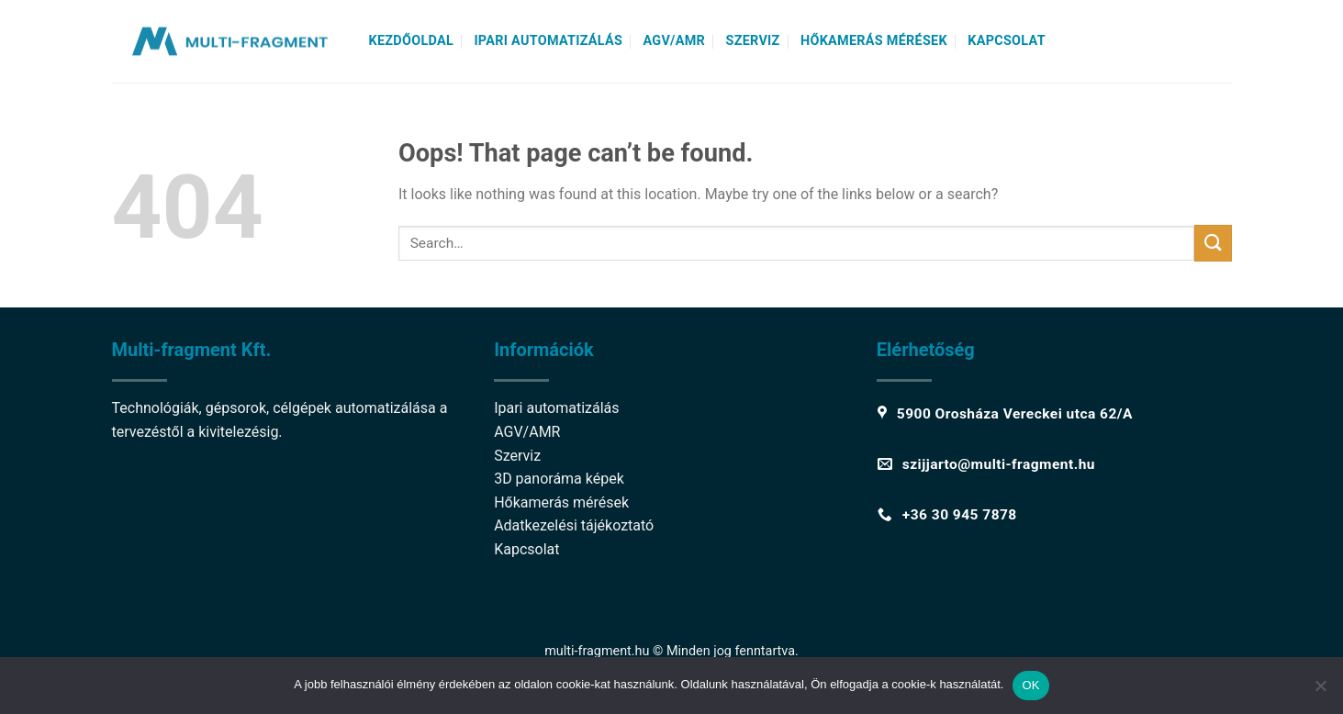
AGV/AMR (675, 41)
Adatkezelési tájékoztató (574, 525)
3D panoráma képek (559, 478)
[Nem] (1320, 691)
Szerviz (752, 41)
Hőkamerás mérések (873, 41)
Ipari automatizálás (548, 41)
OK (1030, 685)
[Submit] (1212, 243)
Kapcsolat (1007, 41)
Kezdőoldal (411, 41)
